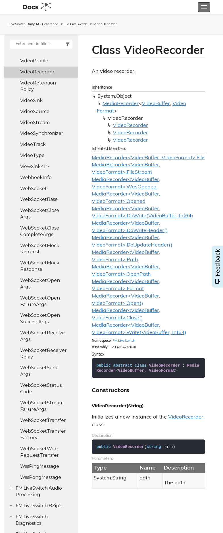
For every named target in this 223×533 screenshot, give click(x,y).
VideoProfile (34, 60)
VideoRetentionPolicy (38, 86)
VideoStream (35, 122)
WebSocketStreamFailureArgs (42, 406)
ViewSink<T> (34, 166)
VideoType (32, 155)
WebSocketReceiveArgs (42, 336)
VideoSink (31, 100)
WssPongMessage (40, 477)
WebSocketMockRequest (39, 249)
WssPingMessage (39, 466)
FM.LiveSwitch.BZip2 (39, 505)
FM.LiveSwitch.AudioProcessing (39, 491)
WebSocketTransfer (43, 420)
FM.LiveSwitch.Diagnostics (32, 520)
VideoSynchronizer (41, 133)
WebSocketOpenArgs (40, 284)
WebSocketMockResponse (39, 266)
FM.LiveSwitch (75, 24)
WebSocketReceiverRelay (43, 354)
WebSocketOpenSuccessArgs (40, 318)
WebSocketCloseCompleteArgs (39, 231)
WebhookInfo (36, 177)
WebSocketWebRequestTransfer (39, 452)
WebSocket (33, 188)
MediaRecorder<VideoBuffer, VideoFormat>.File (148, 158)
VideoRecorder (105, 24)
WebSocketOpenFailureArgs (40, 301)
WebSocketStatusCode (41, 388)
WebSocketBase (39, 199)
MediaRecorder (121, 104)
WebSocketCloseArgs (39, 214)
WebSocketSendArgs (39, 371)
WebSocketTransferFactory (43, 434)
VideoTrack (33, 144)
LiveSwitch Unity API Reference (33, 24)
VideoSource (34, 111)
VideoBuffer (156, 104)
